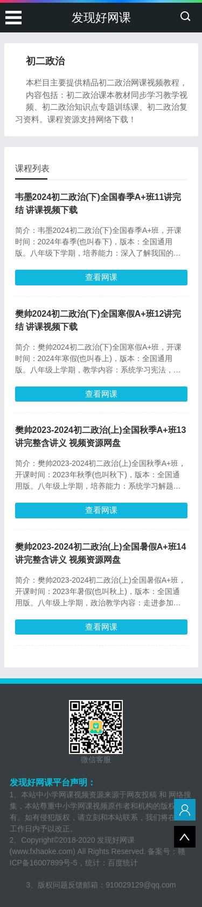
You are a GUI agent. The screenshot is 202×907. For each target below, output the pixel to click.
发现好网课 (101, 17)
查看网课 (101, 277)
